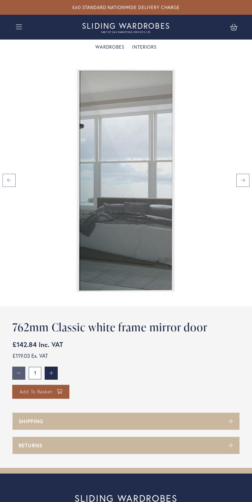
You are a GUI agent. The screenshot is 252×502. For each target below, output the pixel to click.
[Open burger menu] (19, 27)
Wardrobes (110, 47)
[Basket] (234, 27)
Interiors (144, 47)
